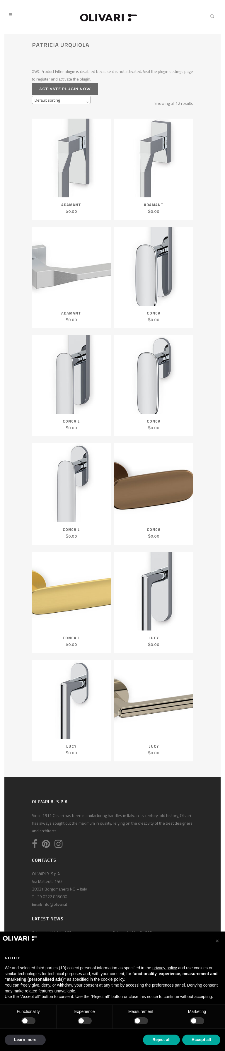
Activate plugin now (65, 89)
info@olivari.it (55, 904)
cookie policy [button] (112, 979)
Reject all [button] (161, 1039)
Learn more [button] (25, 1039)
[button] (217, 941)
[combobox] (61, 100)
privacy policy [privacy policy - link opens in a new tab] (164, 967)
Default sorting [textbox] (47, 100)
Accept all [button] (201, 1039)
